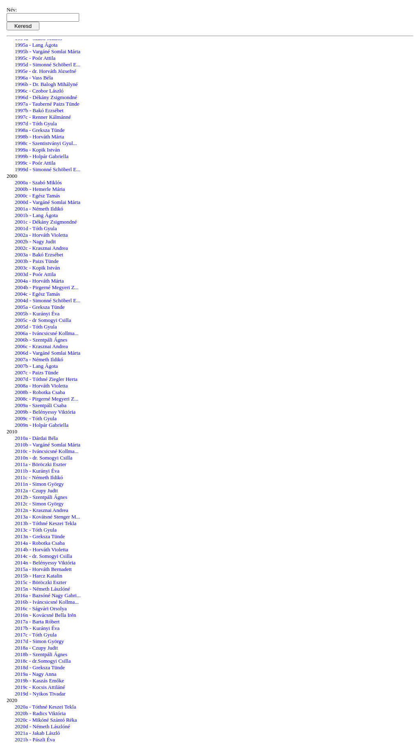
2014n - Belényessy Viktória (45, 563)
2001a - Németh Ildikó (39, 209)
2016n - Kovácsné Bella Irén (45, 615)
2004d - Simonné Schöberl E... (47, 300)
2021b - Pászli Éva (35, 739)
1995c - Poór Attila (35, 58)
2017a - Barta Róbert (37, 621)
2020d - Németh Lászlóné (42, 726)
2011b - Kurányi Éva (37, 471)
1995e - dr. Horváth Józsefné (45, 71)
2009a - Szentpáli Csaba (40, 405)
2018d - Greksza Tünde (40, 667)
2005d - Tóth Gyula (36, 327)
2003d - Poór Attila (35, 274)
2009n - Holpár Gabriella (41, 425)
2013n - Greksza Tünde (40, 536)
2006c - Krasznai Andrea (41, 346)
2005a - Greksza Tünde (39, 307)
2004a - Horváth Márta (39, 281)
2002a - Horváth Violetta (41, 235)
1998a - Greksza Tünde (39, 130)
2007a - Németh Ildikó (39, 359)
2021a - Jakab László (37, 733)
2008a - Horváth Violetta (41, 386)
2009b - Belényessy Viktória (45, 412)
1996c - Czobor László (39, 91)
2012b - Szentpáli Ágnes (41, 497)
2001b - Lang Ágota (36, 215)
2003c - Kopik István (37, 268)
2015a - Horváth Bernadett (43, 569)
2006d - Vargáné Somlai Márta (47, 353)
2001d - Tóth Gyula (36, 228)
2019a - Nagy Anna (35, 674)
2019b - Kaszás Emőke (39, 680)
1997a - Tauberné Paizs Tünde (47, 104)
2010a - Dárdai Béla (36, 438)
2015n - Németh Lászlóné (42, 589)
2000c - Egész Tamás (37, 196)
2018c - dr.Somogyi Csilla (43, 661)
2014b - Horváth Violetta (41, 549)
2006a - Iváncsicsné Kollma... (46, 333)
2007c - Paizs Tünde (36, 372)
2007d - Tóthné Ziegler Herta (46, 379)
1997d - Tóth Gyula (36, 123)
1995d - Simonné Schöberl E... (47, 64)
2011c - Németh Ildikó (39, 477)
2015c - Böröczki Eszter (40, 582)
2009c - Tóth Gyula (36, 418)
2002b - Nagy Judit (35, 241)
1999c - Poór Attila (35, 163)
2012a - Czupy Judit (36, 490)
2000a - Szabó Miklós (38, 182)
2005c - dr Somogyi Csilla (43, 320)
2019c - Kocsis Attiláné (40, 687)
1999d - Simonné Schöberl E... (47, 169)
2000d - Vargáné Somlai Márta (47, 202)
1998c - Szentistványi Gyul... (46, 143)
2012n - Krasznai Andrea (41, 510)
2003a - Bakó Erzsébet (39, 254)
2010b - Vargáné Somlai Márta (47, 445)
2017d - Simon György (39, 641)
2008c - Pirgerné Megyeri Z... (46, 399)
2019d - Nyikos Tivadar (40, 694)
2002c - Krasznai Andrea (41, 248)
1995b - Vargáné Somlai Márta (47, 51)
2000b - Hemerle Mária (40, 189)
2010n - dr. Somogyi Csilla (43, 458)
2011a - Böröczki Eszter (40, 464)
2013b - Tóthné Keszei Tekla (45, 523)
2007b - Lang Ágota (36, 366)
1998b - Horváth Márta (39, 137)
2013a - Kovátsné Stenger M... (47, 517)
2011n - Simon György (39, 484)
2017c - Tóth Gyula (36, 635)
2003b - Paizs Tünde (37, 261)
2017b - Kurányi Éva (37, 628)
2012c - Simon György (39, 504)
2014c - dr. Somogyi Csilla (43, 556)
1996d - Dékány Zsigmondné (46, 97)
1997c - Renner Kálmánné (43, 117)
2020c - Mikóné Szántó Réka (46, 720)
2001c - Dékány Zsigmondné (46, 222)
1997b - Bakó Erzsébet (39, 110)
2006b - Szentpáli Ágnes (41, 340)
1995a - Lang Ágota (36, 45)
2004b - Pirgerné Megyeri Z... (46, 287)
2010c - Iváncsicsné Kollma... (46, 451)
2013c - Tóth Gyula (36, 530)
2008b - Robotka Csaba (40, 392)
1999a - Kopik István (37, 150)
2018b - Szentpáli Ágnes (41, 654)
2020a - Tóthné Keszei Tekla (45, 707)
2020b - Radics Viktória (40, 713)
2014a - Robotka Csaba (40, 543)
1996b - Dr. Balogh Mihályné (46, 84)
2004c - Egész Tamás (37, 294)
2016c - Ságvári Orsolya (41, 608)
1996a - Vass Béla (34, 78)
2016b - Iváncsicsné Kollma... (47, 602)
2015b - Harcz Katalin (38, 576)
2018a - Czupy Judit (36, 648)
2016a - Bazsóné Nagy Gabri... (48, 595)
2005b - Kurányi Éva (37, 313)
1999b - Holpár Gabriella (41, 156)
